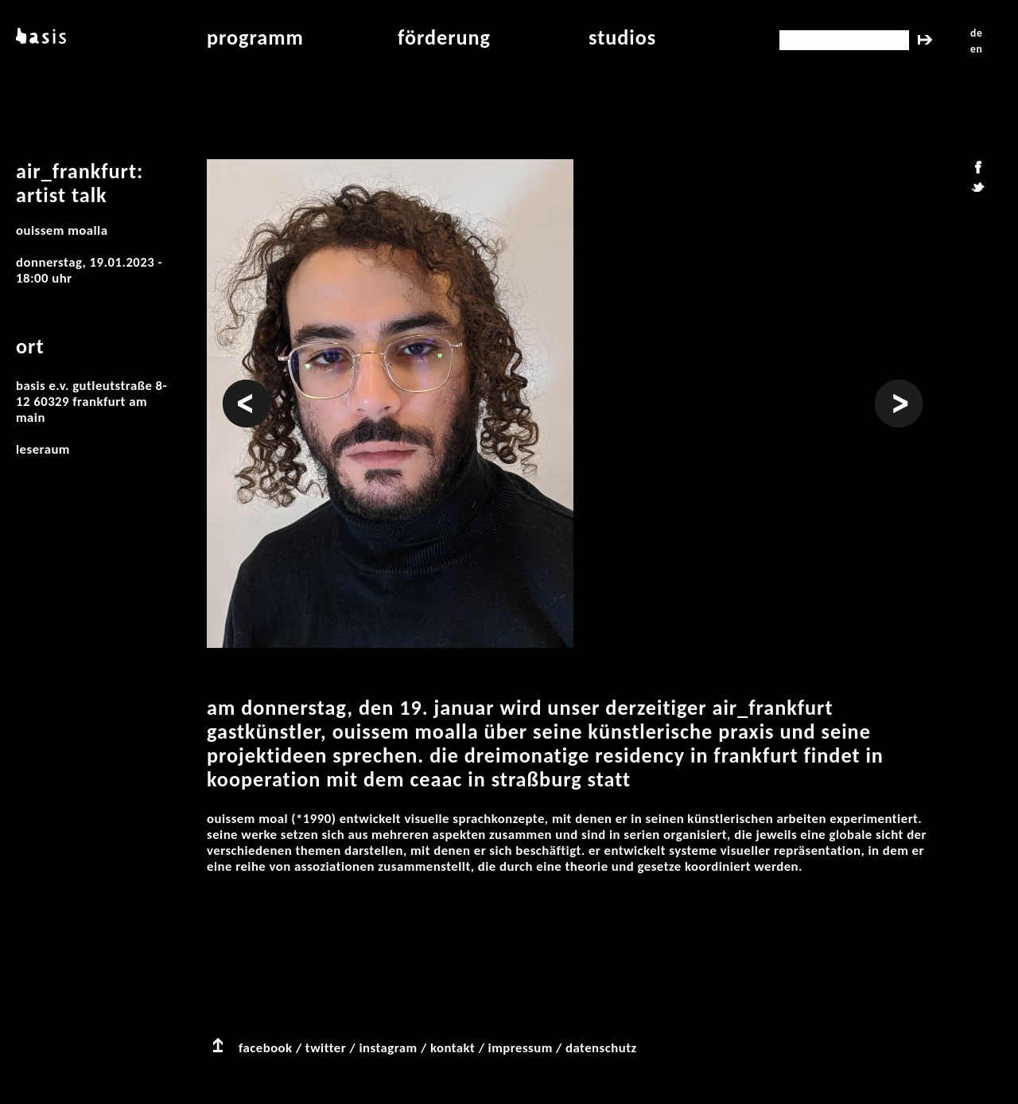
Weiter (894, 388)
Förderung (444, 37)
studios (622, 37)
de (976, 33)
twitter (325, 1048)
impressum (520, 1048)
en (976, 49)
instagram (388, 1048)
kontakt (452, 1048)
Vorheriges (246, 388)
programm (255, 37)
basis (39, 37)
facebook (266, 1048)
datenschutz (601, 1048)
